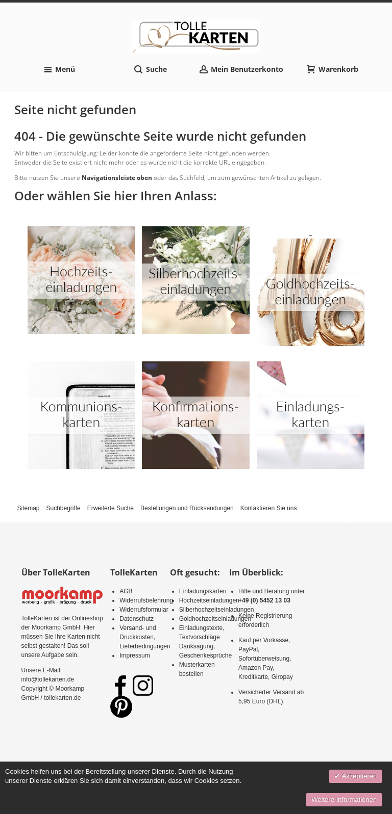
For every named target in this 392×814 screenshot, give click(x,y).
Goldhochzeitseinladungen (215, 618)
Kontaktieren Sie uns (268, 508)
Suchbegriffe (63, 508)
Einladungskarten (203, 591)
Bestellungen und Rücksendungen (187, 508)
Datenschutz (136, 618)
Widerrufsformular (143, 609)
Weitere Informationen (344, 799)
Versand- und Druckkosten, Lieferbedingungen (144, 637)
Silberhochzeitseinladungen (216, 609)
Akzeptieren (358, 776)
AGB (125, 591)
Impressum (134, 655)
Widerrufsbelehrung (146, 600)
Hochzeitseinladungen (209, 600)
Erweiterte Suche (110, 508)
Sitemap (28, 508)
